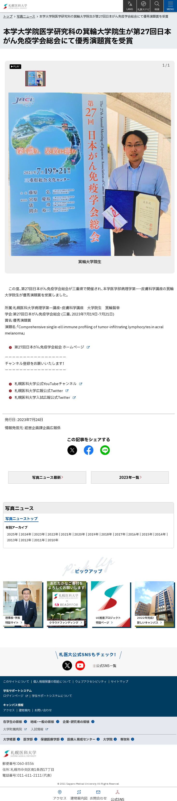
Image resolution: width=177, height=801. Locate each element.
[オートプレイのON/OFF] (15, 66)
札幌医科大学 (15, 6)
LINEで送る (105, 450)
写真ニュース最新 (46, 477)
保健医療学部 (50, 739)
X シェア (72, 450)
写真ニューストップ (21, 518)
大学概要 (9, 739)
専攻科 (125, 739)
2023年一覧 (129, 477)
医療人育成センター (81, 739)
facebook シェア (88, 450)
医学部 (28, 739)
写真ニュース (26, 16)
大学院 (107, 739)
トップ (8, 16)
